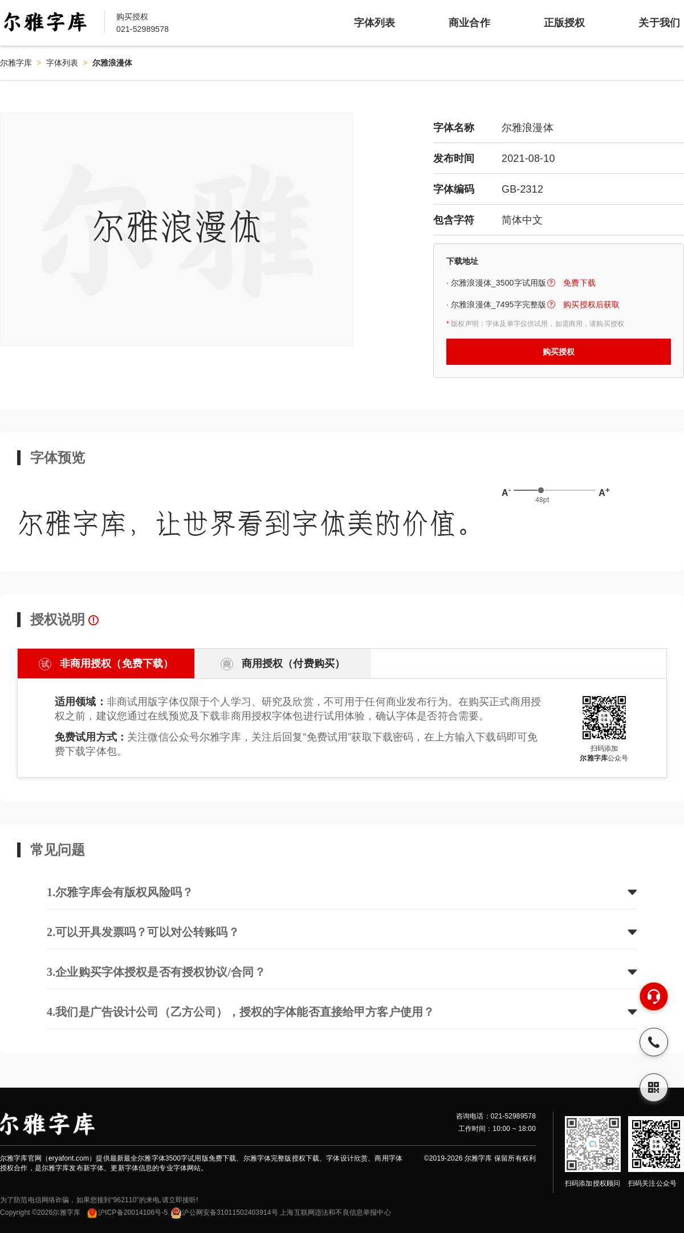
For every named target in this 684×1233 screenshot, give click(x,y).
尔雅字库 (16, 62)
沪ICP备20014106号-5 (126, 1212)
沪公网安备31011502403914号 (224, 1212)
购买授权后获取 (591, 304)
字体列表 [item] (375, 23)
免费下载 (579, 282)
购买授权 (559, 351)
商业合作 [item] (469, 23)
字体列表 (62, 62)
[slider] (541, 490)
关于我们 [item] (659, 23)
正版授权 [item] (564, 23)
